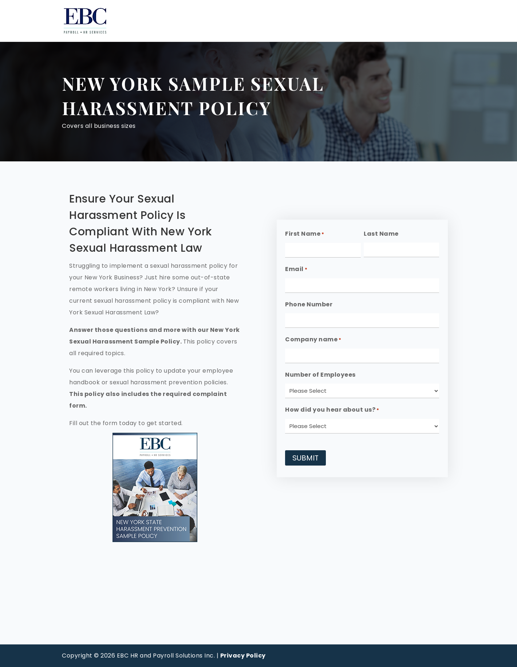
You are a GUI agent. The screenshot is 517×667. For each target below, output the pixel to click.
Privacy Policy (243, 655)
